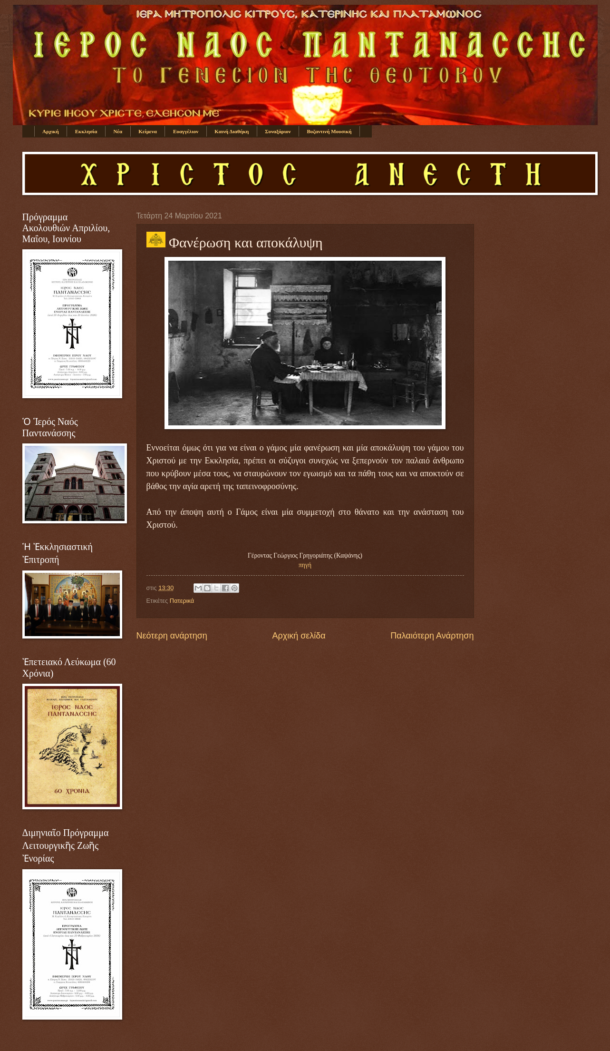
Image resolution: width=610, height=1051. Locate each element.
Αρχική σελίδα (298, 635)
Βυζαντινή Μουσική (329, 131)
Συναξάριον (277, 131)
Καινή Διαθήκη (231, 131)
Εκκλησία (86, 131)
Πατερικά (182, 600)
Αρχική (50, 131)
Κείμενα (147, 131)
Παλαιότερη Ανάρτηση (432, 635)
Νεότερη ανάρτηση (171, 635)
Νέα (117, 131)
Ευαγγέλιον (185, 131)
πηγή (305, 565)
